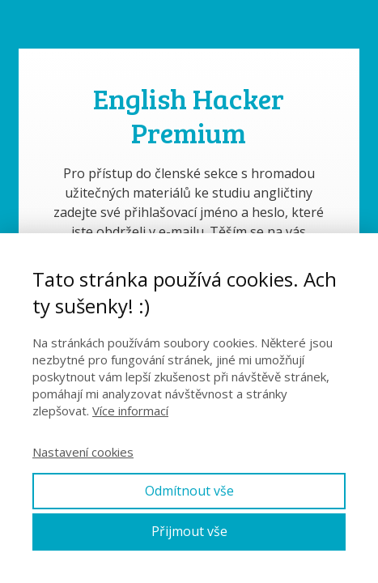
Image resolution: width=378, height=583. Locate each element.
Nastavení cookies (83, 452)
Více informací (130, 410)
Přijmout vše (189, 531)
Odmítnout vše (189, 491)
